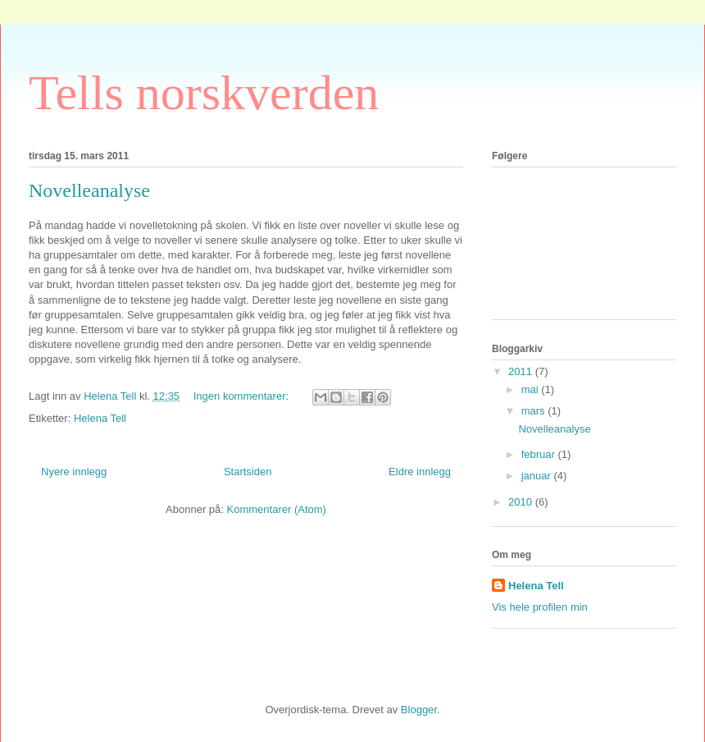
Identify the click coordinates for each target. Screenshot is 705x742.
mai (531, 389)
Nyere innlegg (74, 471)
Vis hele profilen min (540, 607)
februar (539, 454)
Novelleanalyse (89, 190)
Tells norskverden (204, 93)
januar (537, 475)
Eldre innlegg (420, 471)
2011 (521, 371)
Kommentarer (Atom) (276, 509)
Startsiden (248, 471)
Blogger (419, 709)
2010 (521, 502)
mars (534, 411)
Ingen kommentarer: (242, 396)
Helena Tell (100, 418)
